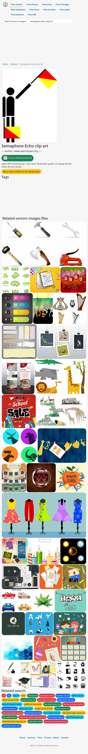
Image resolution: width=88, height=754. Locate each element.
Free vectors (17, 4)
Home (5, 64)
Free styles (65, 9)
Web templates (18, 9)
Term (39, 737)
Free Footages (62, 4)
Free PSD (32, 14)
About (56, 737)
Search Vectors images (15, 21)
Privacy (47, 737)
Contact (65, 737)
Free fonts (47, 4)
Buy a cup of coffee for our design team (21, 171)
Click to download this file (17, 158)
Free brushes (49, 9)
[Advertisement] (44, 44)
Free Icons (34, 9)
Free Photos (32, 4)
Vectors (14, 64)
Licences (31, 737)
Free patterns (17, 14)
